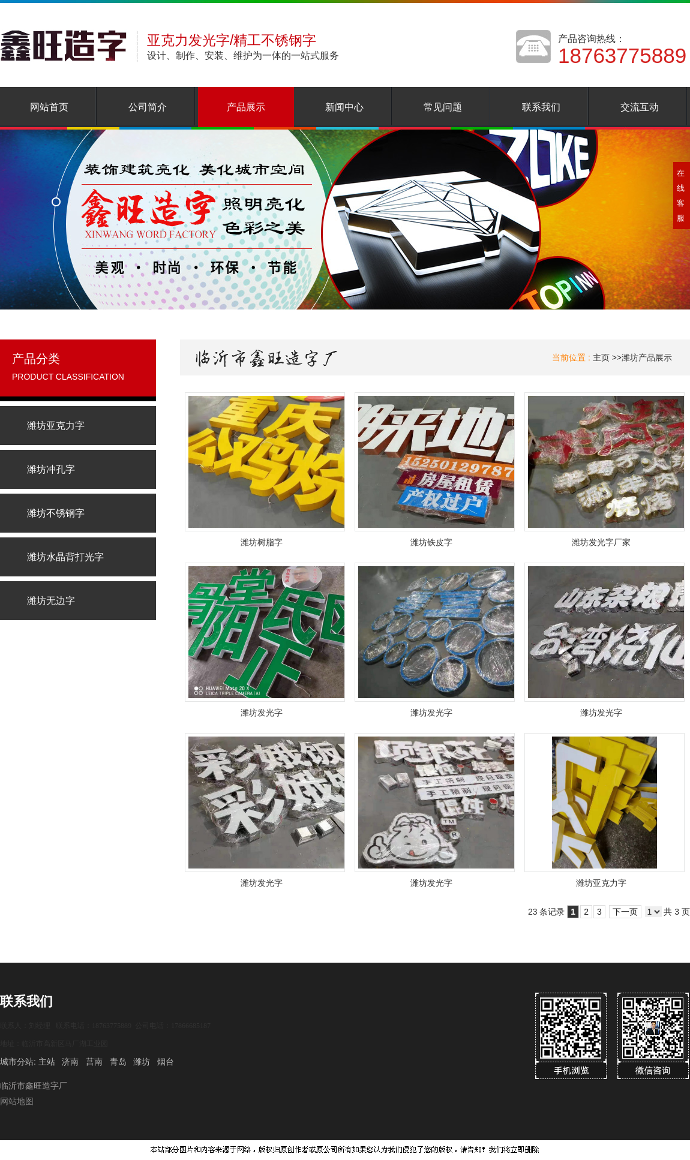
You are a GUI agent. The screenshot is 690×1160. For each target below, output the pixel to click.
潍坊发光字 (262, 712)
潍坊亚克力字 (601, 883)
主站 (45, 1061)
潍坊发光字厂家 (601, 542)
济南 (70, 1061)
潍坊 (141, 1061)
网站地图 (17, 1101)
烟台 (165, 1061)
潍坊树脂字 (262, 542)
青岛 (118, 1061)
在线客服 (681, 196)
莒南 (94, 1061)
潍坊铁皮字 (431, 542)
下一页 (625, 911)
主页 (601, 357)
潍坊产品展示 (647, 357)
